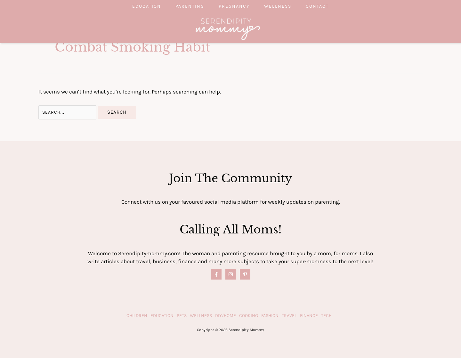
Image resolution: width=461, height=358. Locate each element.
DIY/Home (225, 315)
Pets (182, 315)
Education (137, 6)
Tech (326, 315)
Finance (309, 315)
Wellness (282, 6)
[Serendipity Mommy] (228, 28)
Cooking (248, 315)
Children (136, 315)
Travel (289, 315)
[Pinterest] (245, 274)
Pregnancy (234, 6)
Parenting (185, 6)
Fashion (270, 315)
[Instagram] (230, 274)
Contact (326, 6)
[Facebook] (216, 274)
